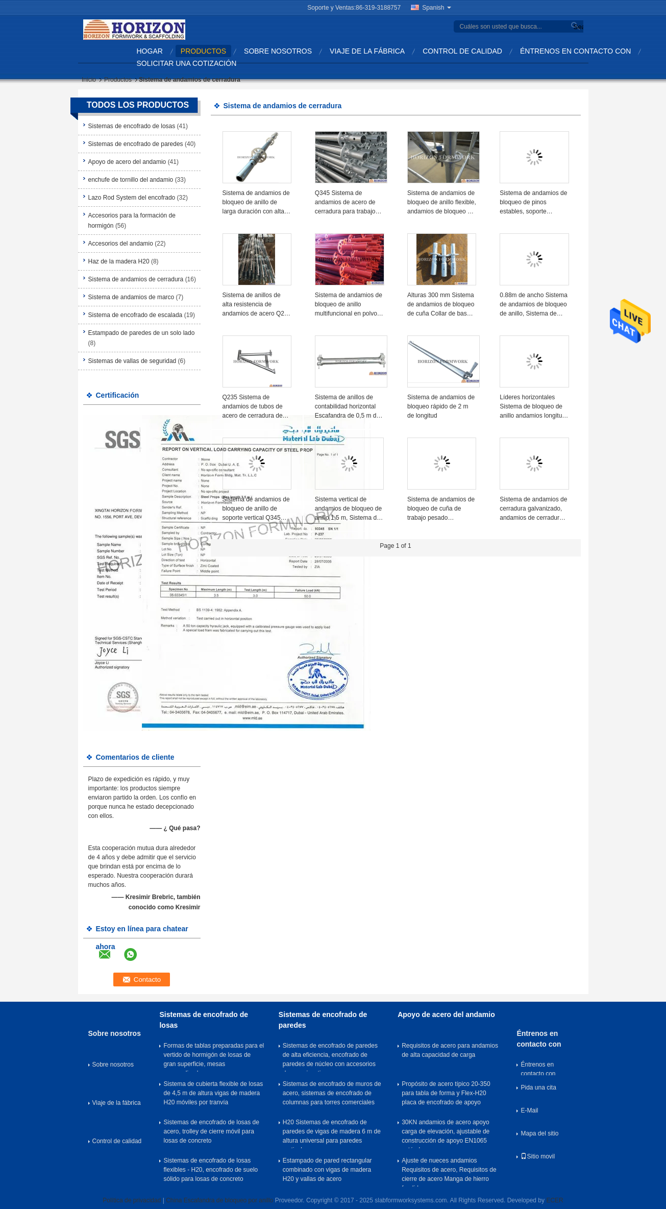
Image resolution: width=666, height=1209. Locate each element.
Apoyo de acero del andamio (127, 161)
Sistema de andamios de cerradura (136, 279)
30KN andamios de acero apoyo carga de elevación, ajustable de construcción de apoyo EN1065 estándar (445, 1133)
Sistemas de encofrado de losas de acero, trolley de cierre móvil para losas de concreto (211, 1131)
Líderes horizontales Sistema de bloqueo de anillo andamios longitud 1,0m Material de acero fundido (532, 407)
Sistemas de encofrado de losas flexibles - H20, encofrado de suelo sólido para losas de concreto (210, 1169)
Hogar (150, 51)
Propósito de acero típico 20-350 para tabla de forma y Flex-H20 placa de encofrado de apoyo (446, 1093)
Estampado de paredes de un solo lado (141, 332)
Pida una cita (538, 1087)
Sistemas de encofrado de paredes (135, 144)
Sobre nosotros (278, 51)
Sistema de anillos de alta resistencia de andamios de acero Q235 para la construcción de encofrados (257, 305)
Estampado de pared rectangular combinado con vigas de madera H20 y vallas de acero (327, 1169)
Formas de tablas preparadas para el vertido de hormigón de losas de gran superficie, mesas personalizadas (213, 1057)
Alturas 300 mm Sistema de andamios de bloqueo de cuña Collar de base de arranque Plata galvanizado (440, 305)
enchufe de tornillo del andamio (131, 179)
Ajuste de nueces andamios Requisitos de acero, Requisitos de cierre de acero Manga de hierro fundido (449, 1172)
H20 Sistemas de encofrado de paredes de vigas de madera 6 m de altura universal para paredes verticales (332, 1133)
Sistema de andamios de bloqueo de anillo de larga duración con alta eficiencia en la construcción (256, 202)
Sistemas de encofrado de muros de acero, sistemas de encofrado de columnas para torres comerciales (332, 1093)
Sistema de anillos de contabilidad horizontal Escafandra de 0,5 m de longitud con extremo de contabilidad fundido (347, 407)
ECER (554, 1200)
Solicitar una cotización (187, 63)
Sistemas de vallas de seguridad (132, 361)
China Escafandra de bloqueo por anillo (219, 1200)
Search (577, 27)
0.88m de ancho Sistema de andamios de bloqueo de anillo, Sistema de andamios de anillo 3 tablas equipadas (534, 305)
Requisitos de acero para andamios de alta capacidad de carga (450, 1050)
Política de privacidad (132, 1200)
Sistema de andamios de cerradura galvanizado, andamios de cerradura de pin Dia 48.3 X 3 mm (533, 509)
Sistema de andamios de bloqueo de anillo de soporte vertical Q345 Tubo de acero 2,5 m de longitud (256, 509)
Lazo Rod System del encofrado (132, 197)
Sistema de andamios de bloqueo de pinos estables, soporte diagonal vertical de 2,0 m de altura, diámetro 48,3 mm (533, 202)
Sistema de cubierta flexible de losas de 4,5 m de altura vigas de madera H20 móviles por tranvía (213, 1093)
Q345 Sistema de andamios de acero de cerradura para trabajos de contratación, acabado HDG (349, 202)
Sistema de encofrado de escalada (135, 315)
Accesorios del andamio (120, 243)
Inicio (89, 79)
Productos (203, 51)
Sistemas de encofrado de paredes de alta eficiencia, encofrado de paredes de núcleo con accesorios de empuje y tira (330, 1057)
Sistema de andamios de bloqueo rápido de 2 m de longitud (441, 406)
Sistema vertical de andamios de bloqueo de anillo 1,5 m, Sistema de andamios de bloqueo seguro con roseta (348, 509)
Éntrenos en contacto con (575, 51)
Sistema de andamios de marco (131, 297)
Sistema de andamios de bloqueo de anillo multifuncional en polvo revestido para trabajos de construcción (348, 305)
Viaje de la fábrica (367, 51)
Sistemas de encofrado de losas (132, 126)
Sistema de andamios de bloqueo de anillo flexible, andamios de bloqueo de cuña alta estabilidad (441, 202)
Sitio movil (538, 1156)
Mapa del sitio (539, 1133)
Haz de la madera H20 (119, 261)
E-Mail (529, 1110)
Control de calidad (462, 51)
